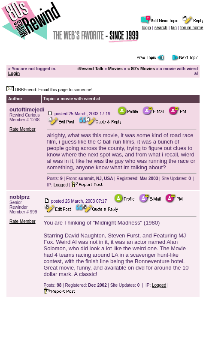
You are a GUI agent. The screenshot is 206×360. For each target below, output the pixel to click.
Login (14, 73)
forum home (191, 27)
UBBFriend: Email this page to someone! (54, 89)
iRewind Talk (90, 68)
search (160, 27)
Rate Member (22, 129)
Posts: (55, 178)
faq (174, 27)
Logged (61, 185)
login (146, 27)
